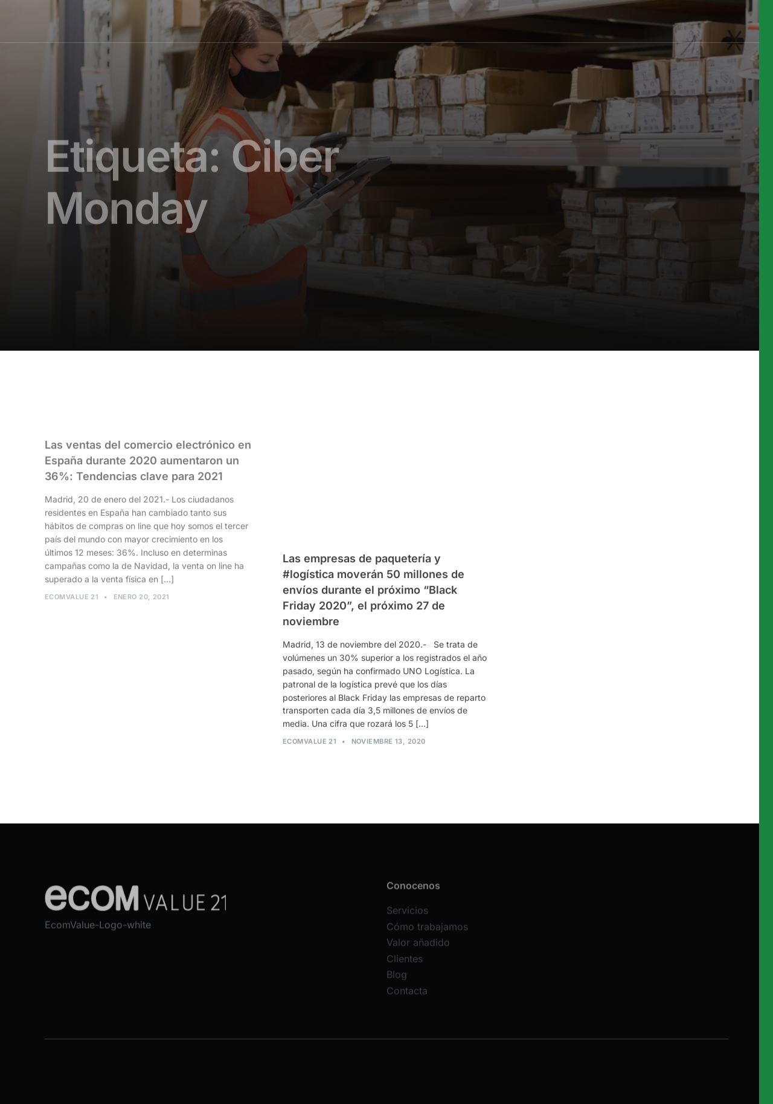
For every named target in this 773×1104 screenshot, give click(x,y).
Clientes (404, 966)
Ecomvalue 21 (71, 600)
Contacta (407, 998)
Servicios (326, 21)
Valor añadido (470, 21)
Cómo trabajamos (394, 21)
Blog (396, 982)
